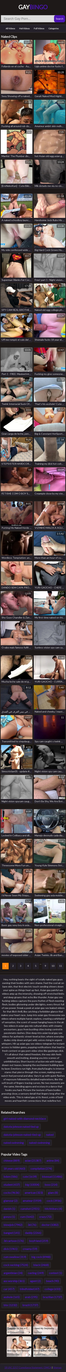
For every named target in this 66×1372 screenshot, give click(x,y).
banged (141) (12, 1232)
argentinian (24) (13, 1273)
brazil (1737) (30, 1305)
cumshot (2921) (29, 1208)
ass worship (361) (14, 1281)
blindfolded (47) (29, 1289)
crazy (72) (45, 1216)
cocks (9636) (11, 1192)
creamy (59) (30, 1248)
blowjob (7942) (13, 1224)
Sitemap (57, 1367)
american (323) (34, 1192)
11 (60, 965)
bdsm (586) (10, 1176)
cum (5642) (27, 1216)
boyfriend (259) (38, 1240)
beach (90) (52, 1281)
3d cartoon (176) (14, 1240)
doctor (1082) (50, 1224)
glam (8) (53, 1192)
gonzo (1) (9, 1216)
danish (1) (9, 1208)
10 (53, 965)
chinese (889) (12, 1160)
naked (50, 1134)
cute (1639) (30, 1176)
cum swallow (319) (15, 1257)
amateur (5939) (32, 1200)
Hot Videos (24, 28)
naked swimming (14, 1142)
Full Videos (39, 28)
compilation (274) (41, 1168)
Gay (33, 7)
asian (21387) (33, 1160)
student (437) (12, 1184)
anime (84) (52, 1160)
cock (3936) (54, 1200)
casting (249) (36, 1273)
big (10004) (32, 1184)
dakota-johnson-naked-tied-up (22, 1134)
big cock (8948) (41, 1257)
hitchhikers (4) (53, 1208)
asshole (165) (12, 1297)
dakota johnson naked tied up (21, 1126)
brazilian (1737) (52, 1297)
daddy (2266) (33, 1232)
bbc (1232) (10, 1305)
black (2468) (41, 1265)
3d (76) (32, 1224)
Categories (53, 28)
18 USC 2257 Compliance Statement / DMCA (27, 1367)
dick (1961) (10, 1248)
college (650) (52, 1289)
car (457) (9, 1289)
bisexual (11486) (52, 1176)
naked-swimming (39, 1142)
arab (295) (31, 1297)
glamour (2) (10, 1200)
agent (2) (35, 1281)
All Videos (10, 28)
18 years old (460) (14, 1168)
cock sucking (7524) (16, 1265)
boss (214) (51, 1184)
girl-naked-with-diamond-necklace (25, 1118)
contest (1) (55, 1273)
